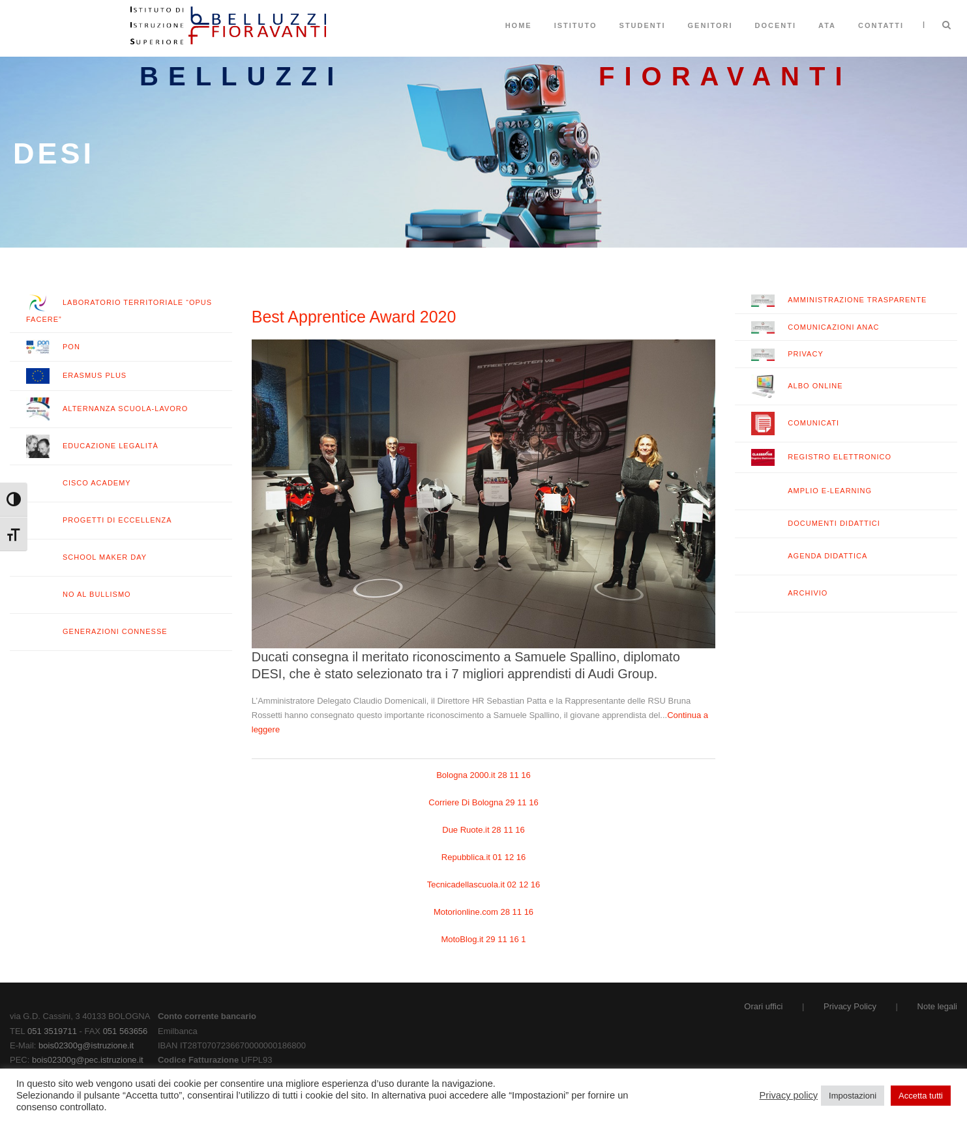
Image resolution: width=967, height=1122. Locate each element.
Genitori (710, 25)
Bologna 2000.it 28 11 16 (483, 775)
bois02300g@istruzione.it (86, 1045)
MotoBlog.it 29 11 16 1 (483, 939)
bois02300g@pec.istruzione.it (87, 1060)
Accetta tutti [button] (921, 1095)
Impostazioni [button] (852, 1095)
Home (518, 25)
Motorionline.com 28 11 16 (483, 912)
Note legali (937, 1006)
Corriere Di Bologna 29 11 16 (483, 802)
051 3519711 (52, 1031)
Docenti (776, 25)
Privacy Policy (850, 1006)
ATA (827, 25)
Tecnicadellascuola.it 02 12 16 (483, 884)
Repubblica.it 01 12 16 (483, 857)
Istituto (575, 25)
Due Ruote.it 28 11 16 (483, 830)
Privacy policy (789, 1095)
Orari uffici (763, 1006)
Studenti (642, 25)
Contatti (881, 25)
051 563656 (125, 1031)
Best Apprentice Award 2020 (354, 317)
